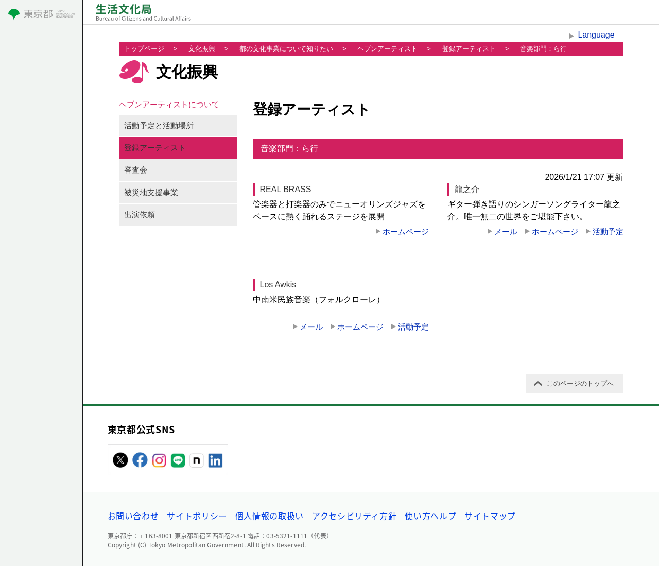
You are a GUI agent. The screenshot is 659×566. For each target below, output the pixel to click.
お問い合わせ (133, 515)
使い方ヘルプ (430, 515)
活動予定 (608, 231)
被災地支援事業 (151, 192)
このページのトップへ (580, 383)
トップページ (144, 49)
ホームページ (406, 231)
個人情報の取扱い (269, 515)
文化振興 (201, 49)
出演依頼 (139, 215)
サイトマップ (490, 515)
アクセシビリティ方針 (354, 515)
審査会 (135, 170)
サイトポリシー (197, 515)
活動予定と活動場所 (159, 126)
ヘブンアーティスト (387, 49)
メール (505, 231)
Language (596, 34)
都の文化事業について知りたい (286, 49)
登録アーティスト (469, 49)
